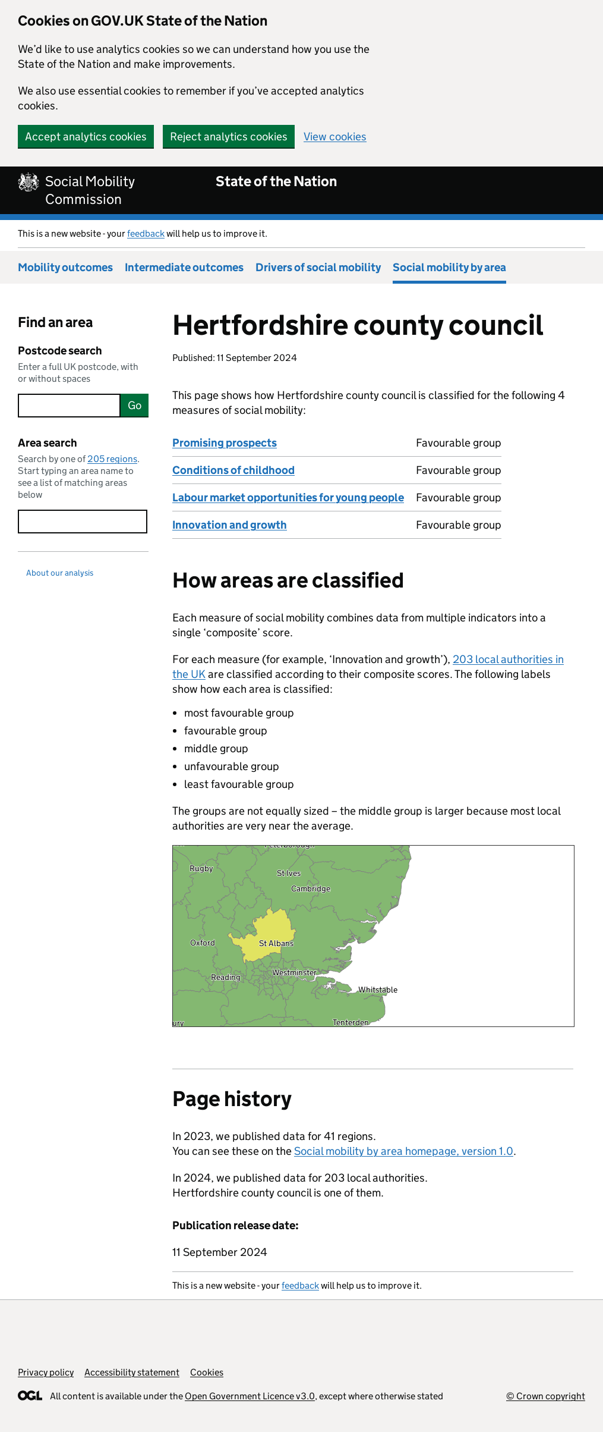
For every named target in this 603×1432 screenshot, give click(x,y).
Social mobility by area (449, 267)
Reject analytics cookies (229, 136)
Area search (47, 443)
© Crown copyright (545, 1396)
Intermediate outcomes (184, 267)
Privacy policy (46, 1372)
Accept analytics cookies (86, 136)
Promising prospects (224, 443)
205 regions (112, 458)
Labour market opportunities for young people (288, 497)
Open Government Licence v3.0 (250, 1396)
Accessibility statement (131, 1372)
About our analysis (59, 572)
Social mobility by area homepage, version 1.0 (403, 1151)
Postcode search (60, 350)
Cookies (206, 1372)
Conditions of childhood (233, 470)
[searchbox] (69, 405)
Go (134, 405)
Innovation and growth (229, 525)
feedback (146, 233)
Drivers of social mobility (318, 267)
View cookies (335, 136)
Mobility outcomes (65, 267)
